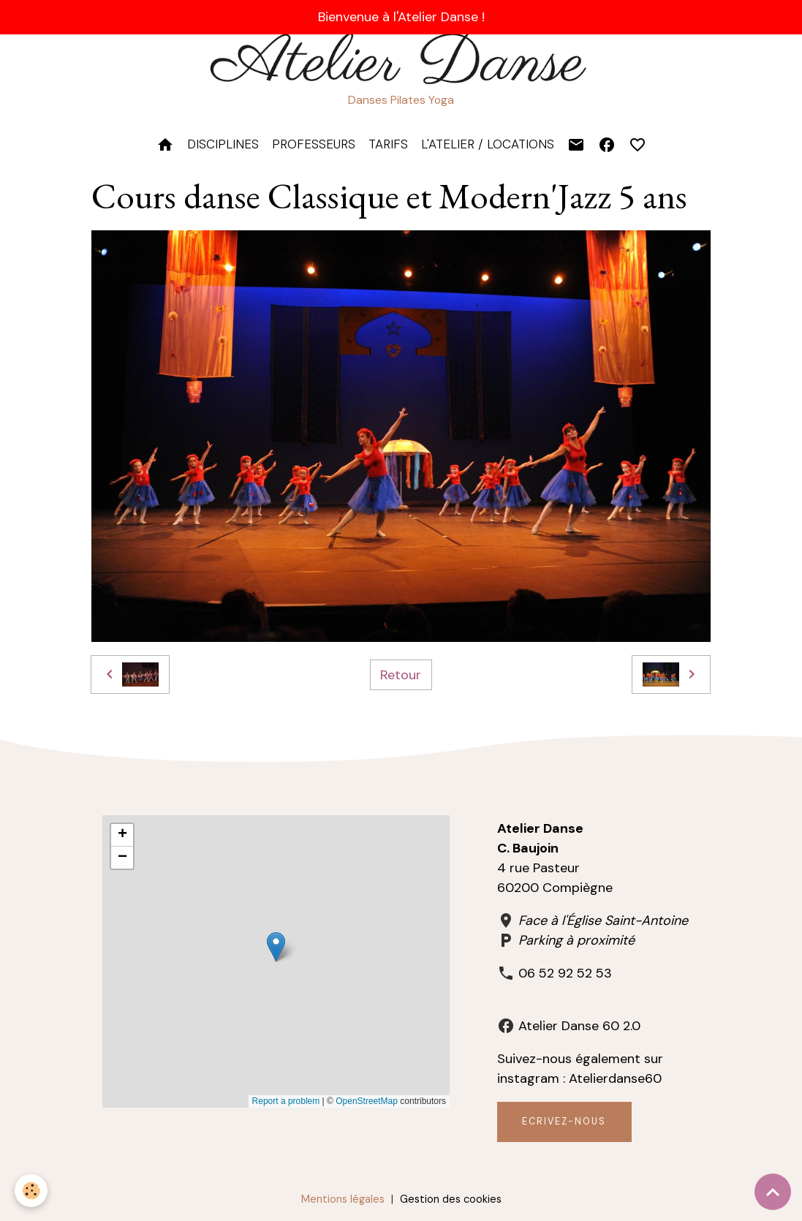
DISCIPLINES (223, 144)
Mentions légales (343, 1199)
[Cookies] (31, 1190)
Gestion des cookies (451, 1199)
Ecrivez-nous (564, 1121)
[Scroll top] (772, 1191)
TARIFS (388, 144)
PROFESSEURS (313, 144)
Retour (400, 675)
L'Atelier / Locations (487, 144)
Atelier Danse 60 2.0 (579, 1026)
